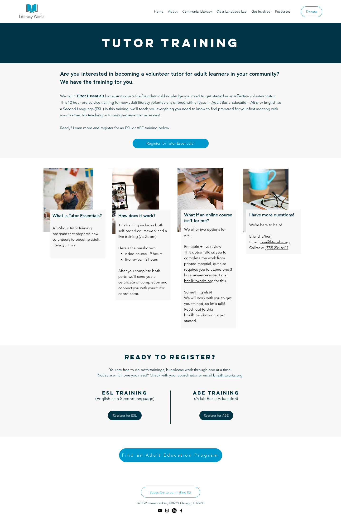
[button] (173, 11)
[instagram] (167, 510)
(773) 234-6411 (276, 247)
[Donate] (311, 11)
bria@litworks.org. (228, 375)
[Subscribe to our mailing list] (170, 492)
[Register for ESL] (125, 415)
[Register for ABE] (216, 415)
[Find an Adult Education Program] (170, 455)
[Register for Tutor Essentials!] (171, 143)
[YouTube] (160, 510)
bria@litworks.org (275, 242)
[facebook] (181, 510)
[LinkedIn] (174, 510)
